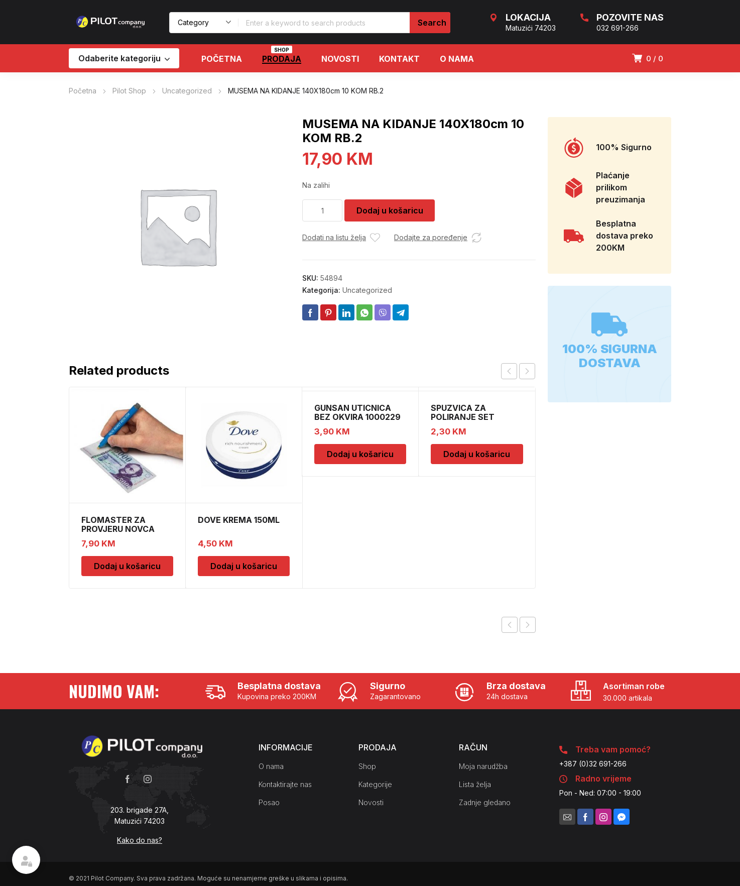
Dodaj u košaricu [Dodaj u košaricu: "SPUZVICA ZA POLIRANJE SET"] (476, 454)
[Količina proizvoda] (322, 210)
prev (509, 371)
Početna (82, 90)
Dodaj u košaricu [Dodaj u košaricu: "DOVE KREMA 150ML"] (243, 566)
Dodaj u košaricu (389, 210)
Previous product (510, 625)
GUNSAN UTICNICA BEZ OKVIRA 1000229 (357, 412)
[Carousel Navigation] (518, 371)
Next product (528, 625)
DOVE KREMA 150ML (239, 520)
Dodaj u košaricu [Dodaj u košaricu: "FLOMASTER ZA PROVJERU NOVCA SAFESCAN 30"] (127, 566)
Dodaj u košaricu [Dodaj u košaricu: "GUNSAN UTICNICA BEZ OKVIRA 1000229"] (360, 454)
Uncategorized (187, 90)
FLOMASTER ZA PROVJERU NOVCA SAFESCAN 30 (118, 529)
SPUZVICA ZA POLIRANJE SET (463, 412)
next (527, 371)
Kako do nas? (139, 840)
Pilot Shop (129, 90)
